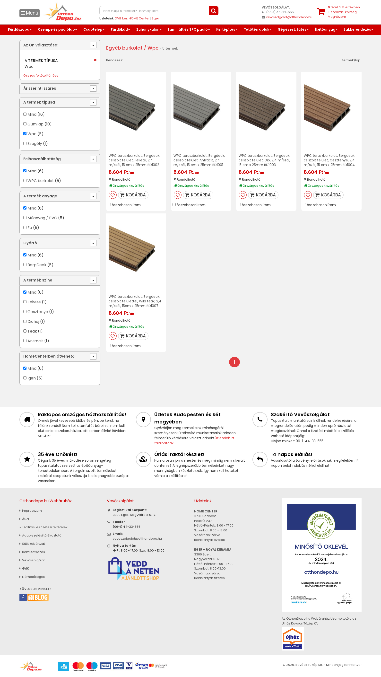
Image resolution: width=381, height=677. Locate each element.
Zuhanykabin (147, 29)
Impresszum (30, 510)
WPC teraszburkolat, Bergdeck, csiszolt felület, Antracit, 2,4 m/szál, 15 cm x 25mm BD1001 (199, 160)
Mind (31, 114)
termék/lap (351, 60)
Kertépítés (225, 29)
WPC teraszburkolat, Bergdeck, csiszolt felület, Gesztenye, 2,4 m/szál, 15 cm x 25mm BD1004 (329, 160)
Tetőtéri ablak (256, 29)
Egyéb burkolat (124, 47)
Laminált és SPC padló (188, 29)
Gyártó (30, 243)
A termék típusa (39, 102)
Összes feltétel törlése (41, 75)
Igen (31, 378)
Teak (32, 331)
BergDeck (36, 265)
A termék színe (37, 280)
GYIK (24, 568)
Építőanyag (325, 29)
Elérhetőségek (32, 576)
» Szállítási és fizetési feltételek (43, 527)
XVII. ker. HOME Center (132, 18)
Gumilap (35, 124)
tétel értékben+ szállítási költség (344, 12)
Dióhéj (33, 321)
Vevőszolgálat (32, 560)
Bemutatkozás (32, 552)
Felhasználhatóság (42, 158)
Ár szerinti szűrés (39, 88)
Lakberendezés (357, 29)
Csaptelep (92, 29)
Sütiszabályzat (32, 543)
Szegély (34, 143)
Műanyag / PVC (42, 218)
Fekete (34, 302)
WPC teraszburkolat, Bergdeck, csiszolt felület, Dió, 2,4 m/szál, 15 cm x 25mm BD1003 (264, 160)
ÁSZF (24, 519)
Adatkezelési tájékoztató (40, 535)
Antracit (35, 341)
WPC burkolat (40, 181)
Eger (155, 18)
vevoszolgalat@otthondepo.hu (289, 17)
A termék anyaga (40, 196)
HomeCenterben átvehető (49, 356)
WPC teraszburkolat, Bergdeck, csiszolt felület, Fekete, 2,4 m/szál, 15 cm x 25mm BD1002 (134, 160)
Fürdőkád (119, 29)
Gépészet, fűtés (292, 29)
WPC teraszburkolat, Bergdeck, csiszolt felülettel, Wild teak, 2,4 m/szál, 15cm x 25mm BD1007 (135, 301)
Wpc (31, 134)
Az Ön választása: (40, 45)
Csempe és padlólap (56, 29)
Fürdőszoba (18, 29)
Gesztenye (37, 312)
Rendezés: (114, 60)
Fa (29, 227)
